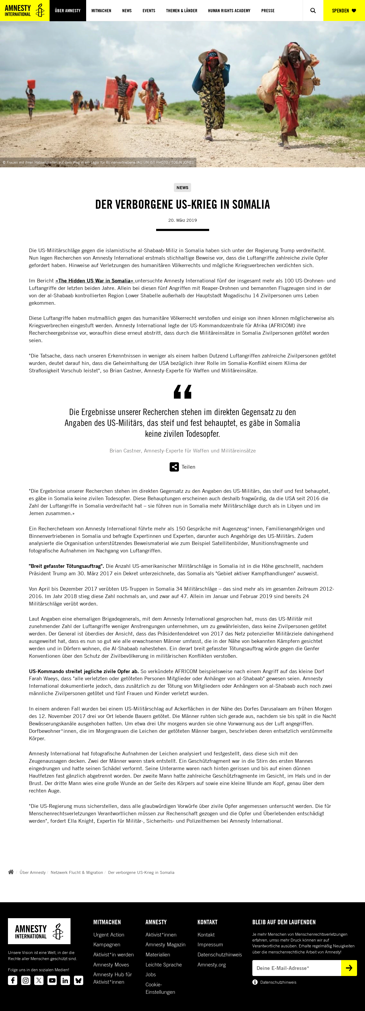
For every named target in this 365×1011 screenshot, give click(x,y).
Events (149, 11)
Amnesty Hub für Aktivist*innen (112, 978)
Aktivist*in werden (113, 954)
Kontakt (206, 934)
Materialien (158, 954)
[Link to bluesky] (78, 980)
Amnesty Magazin (166, 944)
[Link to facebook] (12, 980)
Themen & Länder (181, 11)
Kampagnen (106, 944)
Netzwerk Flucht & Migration (77, 872)
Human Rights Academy (229, 11)
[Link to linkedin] (65, 980)
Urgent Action (108, 934)
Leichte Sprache (164, 964)
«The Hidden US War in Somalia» (95, 280)
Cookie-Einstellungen (160, 988)
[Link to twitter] (38, 980)
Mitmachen (101, 11)
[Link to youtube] (52, 980)
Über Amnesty (68, 11)
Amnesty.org (211, 964)
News (127, 11)
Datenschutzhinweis (219, 954)
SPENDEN (344, 10)
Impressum (210, 944)
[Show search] (313, 10)
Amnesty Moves (111, 964)
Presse (268, 11)
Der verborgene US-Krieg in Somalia (141, 872)
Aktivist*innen (161, 934)
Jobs (151, 974)
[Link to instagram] (25, 980)
